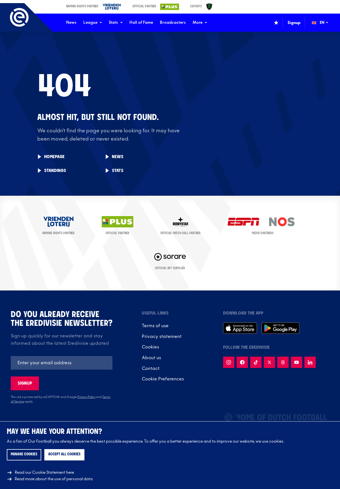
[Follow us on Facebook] (242, 362)
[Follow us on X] (269, 362)
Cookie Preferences (163, 379)
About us (151, 358)
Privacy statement (162, 336)
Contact (151, 368)
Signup (25, 383)
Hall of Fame (141, 22)
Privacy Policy (86, 397)
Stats (116, 22)
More (200, 22)
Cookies (150, 347)
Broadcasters (173, 22)
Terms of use (155, 326)
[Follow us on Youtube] (296, 362)
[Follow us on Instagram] (228, 362)
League (92, 22)
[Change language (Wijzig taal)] (324, 22)
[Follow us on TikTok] (255, 362)
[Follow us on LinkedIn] (310, 362)
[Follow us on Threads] (283, 362)
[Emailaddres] (61, 363)
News (71, 22)
